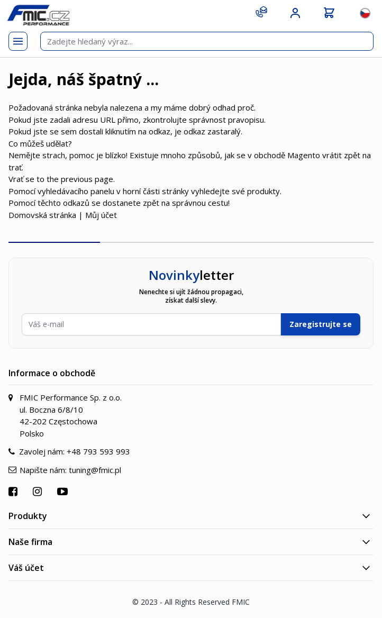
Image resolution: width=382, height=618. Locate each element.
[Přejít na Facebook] (14, 491)
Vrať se (21, 179)
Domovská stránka (42, 215)
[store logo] (38, 15)
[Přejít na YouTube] (63, 491)
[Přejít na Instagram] (38, 491)
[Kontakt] (261, 11)
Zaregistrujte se (320, 324)
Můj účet (101, 215)
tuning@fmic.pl (95, 470)
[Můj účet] (295, 13)
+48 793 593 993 (98, 451)
